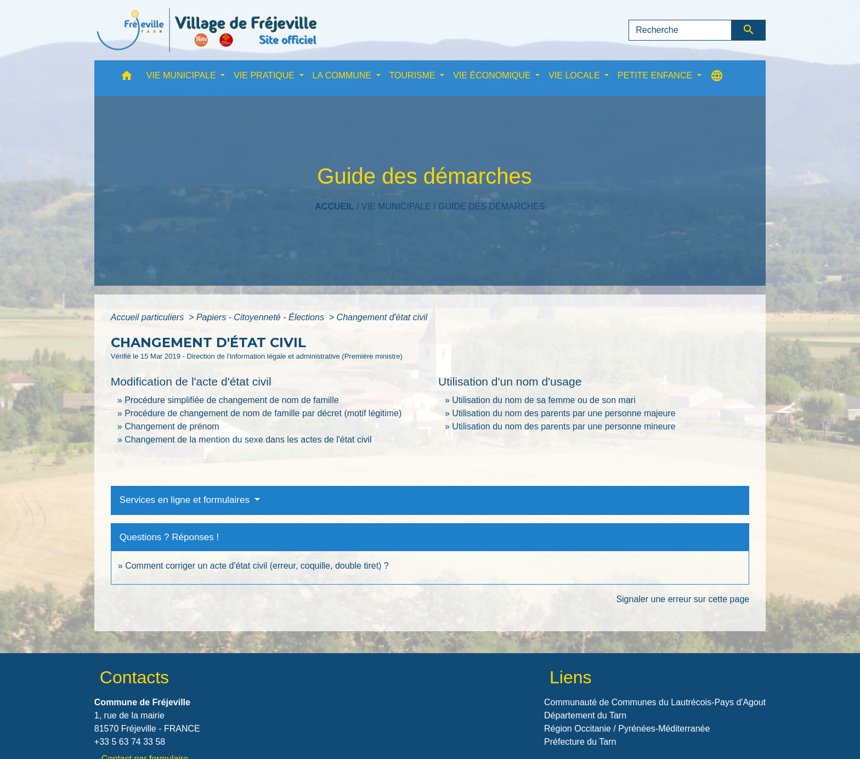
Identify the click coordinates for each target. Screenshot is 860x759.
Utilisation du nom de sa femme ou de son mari (543, 400)
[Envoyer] (749, 30)
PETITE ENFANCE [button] (656, 75)
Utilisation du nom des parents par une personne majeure (563, 413)
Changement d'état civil (382, 317)
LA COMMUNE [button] (343, 75)
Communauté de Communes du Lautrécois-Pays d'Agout (655, 702)
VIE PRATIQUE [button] (265, 75)
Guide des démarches (491, 206)
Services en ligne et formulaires (186, 500)
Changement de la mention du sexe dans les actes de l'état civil (248, 439)
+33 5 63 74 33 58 (129, 741)
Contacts (134, 677)
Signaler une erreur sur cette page (682, 599)
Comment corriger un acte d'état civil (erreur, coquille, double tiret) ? (257, 565)
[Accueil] (206, 30)
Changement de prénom (172, 426)
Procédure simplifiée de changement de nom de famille (231, 400)
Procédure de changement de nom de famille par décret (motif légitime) (263, 413)
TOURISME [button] (413, 75)
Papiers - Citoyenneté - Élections (261, 317)
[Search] (680, 30)
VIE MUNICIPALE (396, 206)
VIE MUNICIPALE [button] (182, 75)
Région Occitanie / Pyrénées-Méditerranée (627, 728)
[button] (126, 78)
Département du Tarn (585, 715)
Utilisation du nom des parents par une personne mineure (563, 426)
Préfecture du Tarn (580, 741)
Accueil (334, 206)
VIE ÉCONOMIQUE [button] (493, 75)
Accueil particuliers (148, 317)
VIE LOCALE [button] (575, 75)
